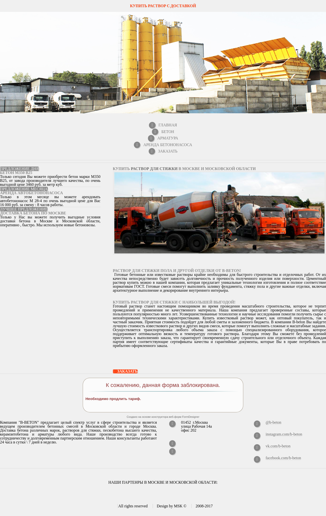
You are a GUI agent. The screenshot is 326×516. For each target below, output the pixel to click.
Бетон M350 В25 (16, 173)
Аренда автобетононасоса (31, 193)
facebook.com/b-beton (283, 458)
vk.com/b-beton (278, 446)
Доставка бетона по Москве (33, 213)
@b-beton (274, 422)
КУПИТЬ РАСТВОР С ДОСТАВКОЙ (163, 5)
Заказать (127, 371)
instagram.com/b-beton (284, 434)
